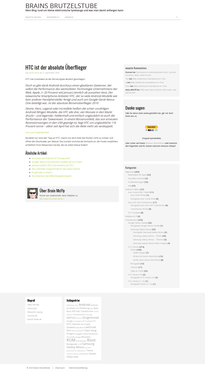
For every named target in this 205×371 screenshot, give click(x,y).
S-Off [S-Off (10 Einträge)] (80, 344)
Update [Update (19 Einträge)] (92, 353)
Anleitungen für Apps (137, 174)
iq (126, 82)
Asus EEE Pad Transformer (140, 202)
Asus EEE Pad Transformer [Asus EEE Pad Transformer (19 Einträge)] (80, 311)
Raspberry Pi (53, 17)
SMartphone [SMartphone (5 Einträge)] (81, 351)
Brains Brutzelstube (41, 368)
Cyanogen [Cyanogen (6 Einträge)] (89, 315)
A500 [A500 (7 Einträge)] (68, 305)
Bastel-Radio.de (34, 319)
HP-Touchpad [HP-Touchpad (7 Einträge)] (87, 321)
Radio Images (139, 252)
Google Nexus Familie (137, 222)
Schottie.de (32, 315)
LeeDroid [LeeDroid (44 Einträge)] (90, 327)
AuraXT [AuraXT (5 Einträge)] (96, 311)
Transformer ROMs (139, 209)
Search (177, 17)
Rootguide (135, 263)
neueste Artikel (33, 17)
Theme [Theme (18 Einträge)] (89, 350)
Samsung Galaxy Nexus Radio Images (150, 243)
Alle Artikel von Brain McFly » (52, 199)
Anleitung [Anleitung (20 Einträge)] (84, 308)
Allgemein (129, 171)
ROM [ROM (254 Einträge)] (71, 340)
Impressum (60, 368)
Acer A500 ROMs (138, 195)
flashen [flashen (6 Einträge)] (79, 318)
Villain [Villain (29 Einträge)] (70, 356)
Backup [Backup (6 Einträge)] (69, 315)
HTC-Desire (133, 247)
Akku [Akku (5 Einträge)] (76, 305)
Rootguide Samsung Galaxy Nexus (148, 232)
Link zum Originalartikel (37, 132)
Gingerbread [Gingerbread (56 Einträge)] (90, 317)
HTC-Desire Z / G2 (136, 281)
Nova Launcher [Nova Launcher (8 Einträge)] (78, 331)
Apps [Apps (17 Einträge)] (95, 308)
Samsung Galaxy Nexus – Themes (148, 239)
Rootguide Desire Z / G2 (141, 284)
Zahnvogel (32, 308)
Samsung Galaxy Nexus (140, 229)
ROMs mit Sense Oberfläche (146, 256)
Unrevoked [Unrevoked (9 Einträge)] (83, 354)
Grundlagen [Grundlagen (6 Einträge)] (77, 321)
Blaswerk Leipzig (34, 312)
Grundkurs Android (136, 178)
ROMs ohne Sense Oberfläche (146, 260)
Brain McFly (34, 73)
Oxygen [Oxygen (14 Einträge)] (78, 333)
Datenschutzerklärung (78, 368)
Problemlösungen (136, 182)
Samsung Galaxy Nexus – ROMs (147, 236)
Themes (134, 267)
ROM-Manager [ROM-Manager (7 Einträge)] (81, 341)
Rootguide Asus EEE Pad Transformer (147, 205)
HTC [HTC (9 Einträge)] (94, 321)
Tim (127, 78)
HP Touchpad (134, 212)
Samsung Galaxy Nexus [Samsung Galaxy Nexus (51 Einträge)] (80, 345)
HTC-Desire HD (135, 274)
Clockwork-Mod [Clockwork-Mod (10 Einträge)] (78, 314)
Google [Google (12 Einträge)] (70, 321)
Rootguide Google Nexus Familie (145, 225)
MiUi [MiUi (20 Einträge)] (69, 330)
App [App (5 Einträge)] (91, 308)
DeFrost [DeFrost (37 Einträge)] (71, 317)
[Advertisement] (102, 39)
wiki (129, 185)
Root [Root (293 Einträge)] (91, 340)
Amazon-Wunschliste (155, 143)
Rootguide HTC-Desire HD (142, 277)
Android (69, 17)
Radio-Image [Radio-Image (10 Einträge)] (75, 337)
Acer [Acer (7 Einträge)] (72, 305)
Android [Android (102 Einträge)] (84, 304)
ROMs (133, 249)
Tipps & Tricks (136, 271)
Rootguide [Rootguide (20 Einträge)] (72, 344)
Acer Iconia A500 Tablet (138, 192)
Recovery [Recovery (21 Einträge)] (85, 336)
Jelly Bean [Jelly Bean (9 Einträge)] (80, 327)
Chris (127, 86)
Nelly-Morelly (33, 304)
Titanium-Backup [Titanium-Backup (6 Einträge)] (73, 354)
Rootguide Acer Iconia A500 (142, 198)
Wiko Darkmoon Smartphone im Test (149, 78)
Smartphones (131, 220)
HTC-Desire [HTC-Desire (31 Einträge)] (73, 324)
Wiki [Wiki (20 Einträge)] (76, 356)
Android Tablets (132, 189)
